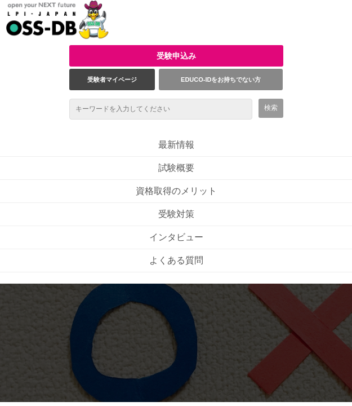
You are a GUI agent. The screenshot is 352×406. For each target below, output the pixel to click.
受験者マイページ (112, 79)
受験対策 (176, 214)
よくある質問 (176, 260)
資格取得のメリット (176, 191)
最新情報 (176, 144)
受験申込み (176, 55)
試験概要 (176, 168)
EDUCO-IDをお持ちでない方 (221, 79)
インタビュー (176, 237)
